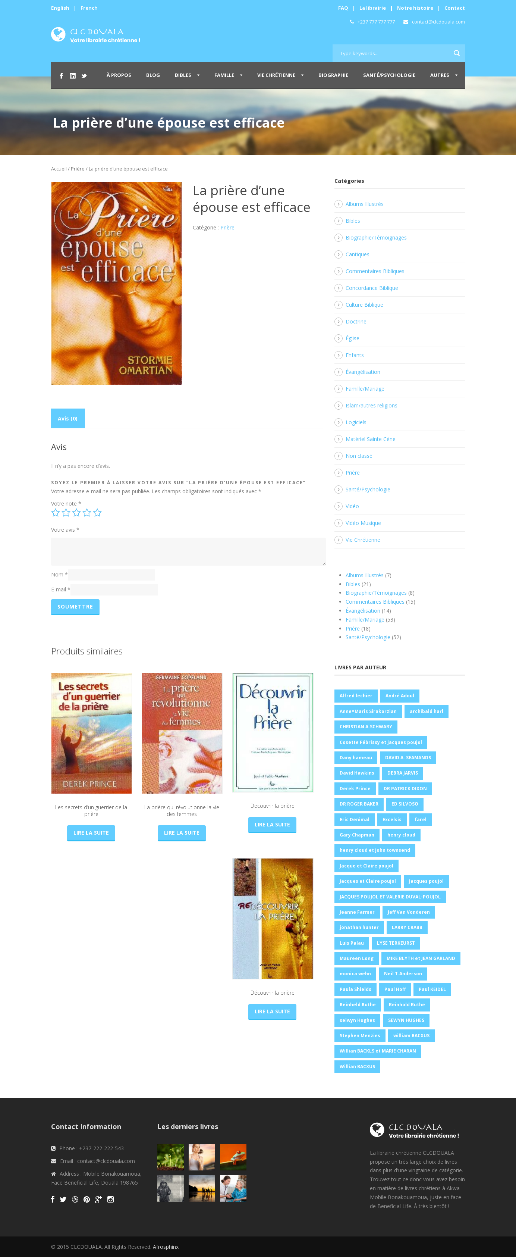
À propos (119, 75)
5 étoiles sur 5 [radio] (97, 512)
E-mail (60, 589)
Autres (439, 75)
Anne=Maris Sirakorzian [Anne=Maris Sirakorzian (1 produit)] (368, 711)
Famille (224, 75)
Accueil (59, 168)
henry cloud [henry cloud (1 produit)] (401, 835)
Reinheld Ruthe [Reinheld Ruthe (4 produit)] (358, 1004)
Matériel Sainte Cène (371, 439)
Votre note (66, 503)
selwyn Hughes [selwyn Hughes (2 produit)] (357, 1020)
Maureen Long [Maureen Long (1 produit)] (357, 958)
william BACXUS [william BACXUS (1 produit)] (411, 1035)
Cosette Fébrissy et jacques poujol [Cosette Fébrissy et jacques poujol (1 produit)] (381, 742)
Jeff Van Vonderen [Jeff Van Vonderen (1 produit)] (409, 912)
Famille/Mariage (365, 388)
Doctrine (356, 321)
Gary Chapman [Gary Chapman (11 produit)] (357, 835)
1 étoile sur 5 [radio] (55, 512)
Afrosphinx (166, 1246)
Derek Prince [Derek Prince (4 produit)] (355, 788)
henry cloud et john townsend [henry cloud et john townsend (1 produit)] (375, 850)
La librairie (372, 7)
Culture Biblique (364, 304)
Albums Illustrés (365, 203)
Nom (59, 574)
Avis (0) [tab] (68, 418)
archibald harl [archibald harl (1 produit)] (426, 711)
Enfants (355, 355)
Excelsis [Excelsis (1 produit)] (392, 819)
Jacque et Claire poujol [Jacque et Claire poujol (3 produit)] (366, 866)
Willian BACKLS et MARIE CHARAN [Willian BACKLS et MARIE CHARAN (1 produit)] (378, 1051)
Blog (153, 75)
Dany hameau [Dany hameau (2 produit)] (356, 757)
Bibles (183, 75)
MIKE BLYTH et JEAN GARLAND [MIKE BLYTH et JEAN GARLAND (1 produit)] (421, 958)
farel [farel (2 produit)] (421, 819)
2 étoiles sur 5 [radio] (66, 512)
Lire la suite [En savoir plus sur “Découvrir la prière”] (272, 1011)
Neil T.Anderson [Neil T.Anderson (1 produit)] (403, 973)
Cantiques (357, 254)
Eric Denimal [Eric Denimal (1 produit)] (354, 819)
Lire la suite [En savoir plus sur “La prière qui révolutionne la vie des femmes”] (181, 832)
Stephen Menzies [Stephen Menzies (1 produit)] (360, 1035)
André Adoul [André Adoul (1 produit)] (400, 695)
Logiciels (356, 422)
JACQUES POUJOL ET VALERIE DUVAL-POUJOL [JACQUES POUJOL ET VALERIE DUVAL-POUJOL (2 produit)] (390, 897)
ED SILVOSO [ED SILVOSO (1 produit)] (404, 804)
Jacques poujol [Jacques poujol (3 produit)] (426, 881)
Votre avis (65, 529)
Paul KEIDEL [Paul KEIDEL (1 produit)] (432, 989)
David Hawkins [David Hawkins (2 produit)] (357, 773)
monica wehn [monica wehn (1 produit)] (355, 973)
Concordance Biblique (372, 287)
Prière (78, 168)
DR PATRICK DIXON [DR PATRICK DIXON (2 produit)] (405, 788)
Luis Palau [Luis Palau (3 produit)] (352, 943)
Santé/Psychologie (389, 75)
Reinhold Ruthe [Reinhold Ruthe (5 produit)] (407, 1004)
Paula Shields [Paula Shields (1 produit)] (355, 989)
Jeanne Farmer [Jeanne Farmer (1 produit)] (357, 912)
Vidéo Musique (363, 522)
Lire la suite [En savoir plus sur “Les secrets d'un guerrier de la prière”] (91, 832)
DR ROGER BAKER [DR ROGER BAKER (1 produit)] (359, 804)
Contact (454, 7)
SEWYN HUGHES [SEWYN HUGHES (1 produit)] (406, 1020)
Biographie (333, 75)
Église (352, 338)
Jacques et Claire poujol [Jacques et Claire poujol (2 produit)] (368, 881)
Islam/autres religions (371, 405)
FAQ (343, 7)
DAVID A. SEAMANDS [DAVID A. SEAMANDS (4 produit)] (408, 757)
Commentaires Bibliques (375, 271)
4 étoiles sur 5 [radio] (86, 512)
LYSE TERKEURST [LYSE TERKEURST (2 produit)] (396, 943)
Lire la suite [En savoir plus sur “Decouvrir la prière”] (272, 824)
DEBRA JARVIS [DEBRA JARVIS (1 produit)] (402, 773)
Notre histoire (415, 7)
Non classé (359, 455)
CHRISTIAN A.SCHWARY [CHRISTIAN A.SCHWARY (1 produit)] (366, 726)
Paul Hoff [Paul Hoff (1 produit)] (395, 989)
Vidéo (352, 506)
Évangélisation (363, 371)
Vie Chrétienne (276, 75)
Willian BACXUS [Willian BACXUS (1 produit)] (357, 1066)
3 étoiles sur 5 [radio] (76, 512)
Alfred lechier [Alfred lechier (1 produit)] (356, 695)
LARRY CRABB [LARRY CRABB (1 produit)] (407, 927)
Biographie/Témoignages (376, 237)
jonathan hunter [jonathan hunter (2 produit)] (359, 927)
